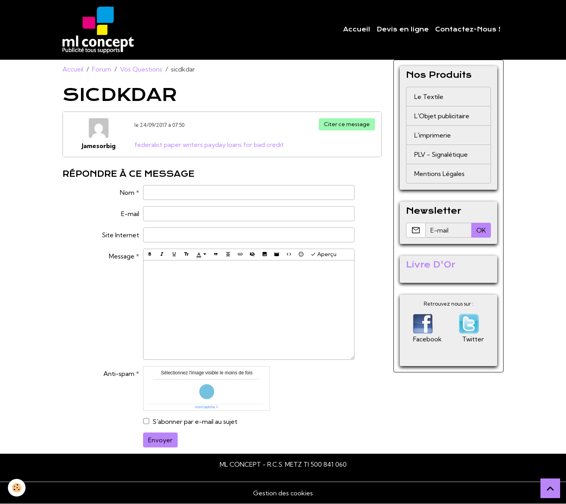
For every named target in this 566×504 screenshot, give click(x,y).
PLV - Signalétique (441, 154)
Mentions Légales (439, 174)
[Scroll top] (550, 488)
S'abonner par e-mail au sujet (195, 421)
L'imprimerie (432, 135)
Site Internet (120, 235)
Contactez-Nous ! (467, 29)
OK (481, 230)
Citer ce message (347, 124)
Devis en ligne (403, 29)
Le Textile (428, 97)
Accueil (356, 29)
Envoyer (160, 440)
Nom (127, 192)
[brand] (99, 29)
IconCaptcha (205, 407)
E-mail (130, 214)
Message (121, 256)
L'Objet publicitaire (441, 116)
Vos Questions (141, 69)
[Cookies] (17, 488)
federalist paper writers (168, 144)
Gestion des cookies (283, 493)
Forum (101, 69)
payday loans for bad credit (244, 144)
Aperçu (323, 254)
